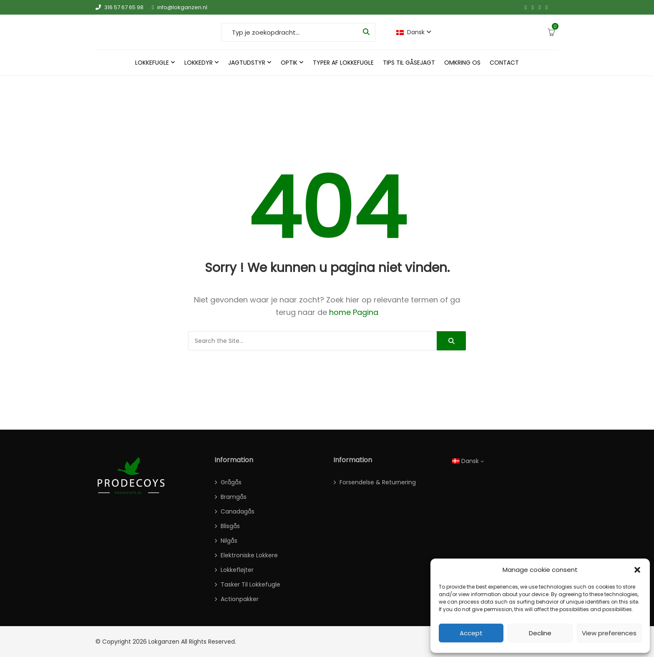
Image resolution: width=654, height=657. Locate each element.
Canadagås (237, 511)
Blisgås (230, 526)
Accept (471, 633)
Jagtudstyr (246, 62)
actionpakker (240, 599)
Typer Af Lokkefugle (343, 62)
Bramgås (234, 497)
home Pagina (353, 312)
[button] (637, 570)
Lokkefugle (152, 62)
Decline (540, 633)
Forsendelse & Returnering (378, 482)
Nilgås (229, 540)
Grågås (231, 482)
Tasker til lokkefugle (250, 584)
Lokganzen (163, 641)
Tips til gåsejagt (409, 62)
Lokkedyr (198, 62)
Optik (289, 62)
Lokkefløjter (237, 570)
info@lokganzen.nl (179, 7)
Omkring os (462, 62)
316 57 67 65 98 (119, 7)
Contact (504, 62)
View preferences (609, 633)
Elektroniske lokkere (249, 555)
